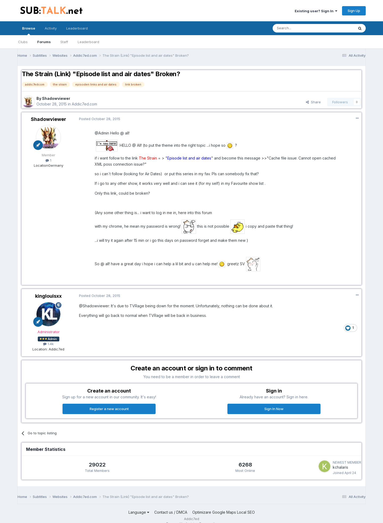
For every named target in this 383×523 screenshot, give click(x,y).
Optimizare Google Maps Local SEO (223, 512)
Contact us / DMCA (170, 512)
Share (313, 102)
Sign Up (354, 11)
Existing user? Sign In (316, 11)
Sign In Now (274, 409)
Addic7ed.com (84, 104)
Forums (44, 42)
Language (138, 512)
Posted (99, 119)
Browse (28, 30)
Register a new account (109, 409)
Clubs (23, 42)
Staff (64, 42)
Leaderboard (88, 42)
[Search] (300, 28)
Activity (51, 28)
